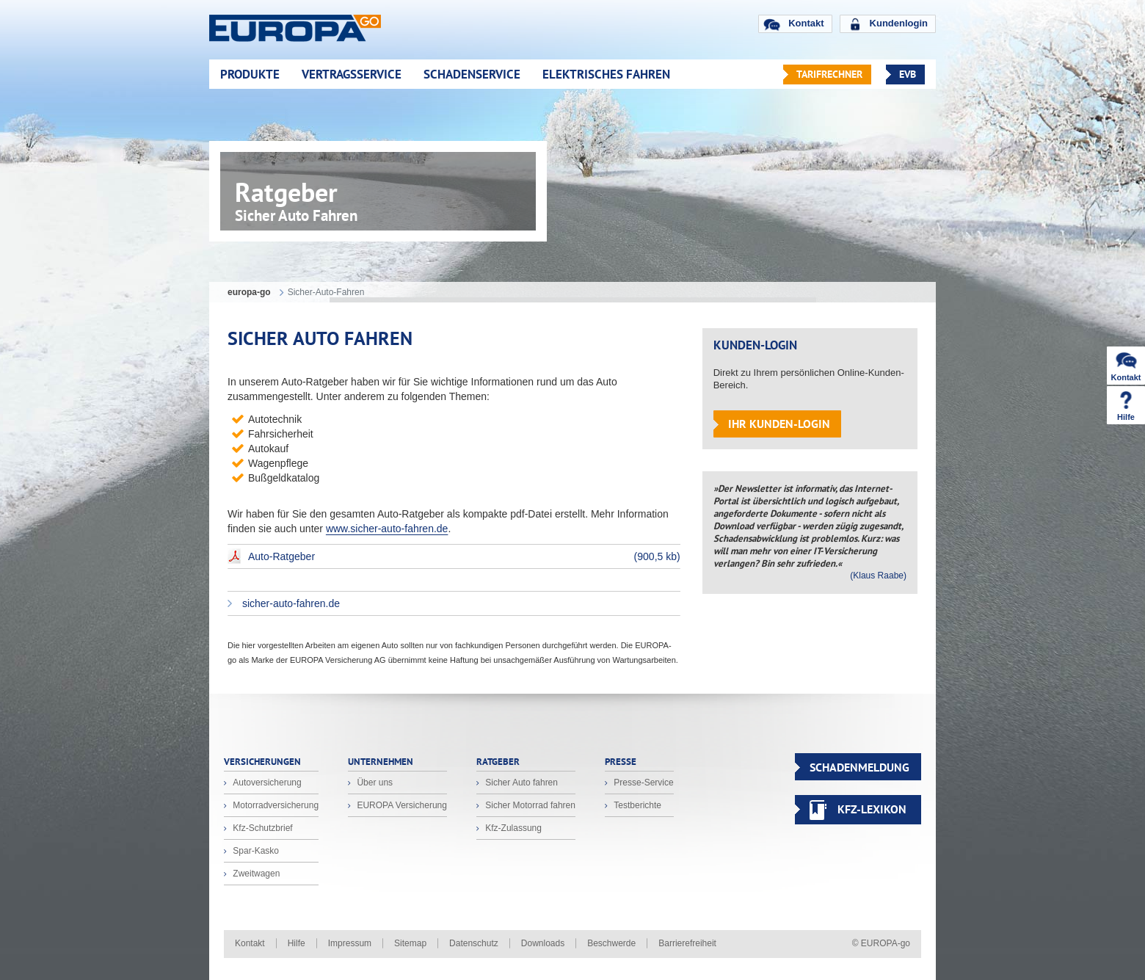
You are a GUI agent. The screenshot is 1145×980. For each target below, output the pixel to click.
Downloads (542, 943)
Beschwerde (611, 943)
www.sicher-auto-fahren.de (387, 528)
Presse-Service (642, 782)
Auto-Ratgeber (464, 556)
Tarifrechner (829, 74)
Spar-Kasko (254, 851)
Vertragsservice (351, 74)
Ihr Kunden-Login (779, 423)
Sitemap (410, 943)
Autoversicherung (266, 782)
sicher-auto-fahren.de (289, 603)
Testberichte (636, 805)
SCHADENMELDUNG (859, 767)
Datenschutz (473, 943)
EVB (907, 74)
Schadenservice (472, 74)
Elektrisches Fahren (606, 74)
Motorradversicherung (274, 805)
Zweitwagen (255, 873)
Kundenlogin (899, 23)
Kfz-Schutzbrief (261, 828)
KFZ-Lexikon (871, 809)
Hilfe (296, 943)
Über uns (374, 782)
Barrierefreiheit (687, 943)
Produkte (250, 74)
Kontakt (806, 23)
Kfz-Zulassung (512, 828)
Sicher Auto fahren (520, 782)
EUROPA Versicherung (401, 805)
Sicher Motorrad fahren (529, 805)
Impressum (349, 943)
